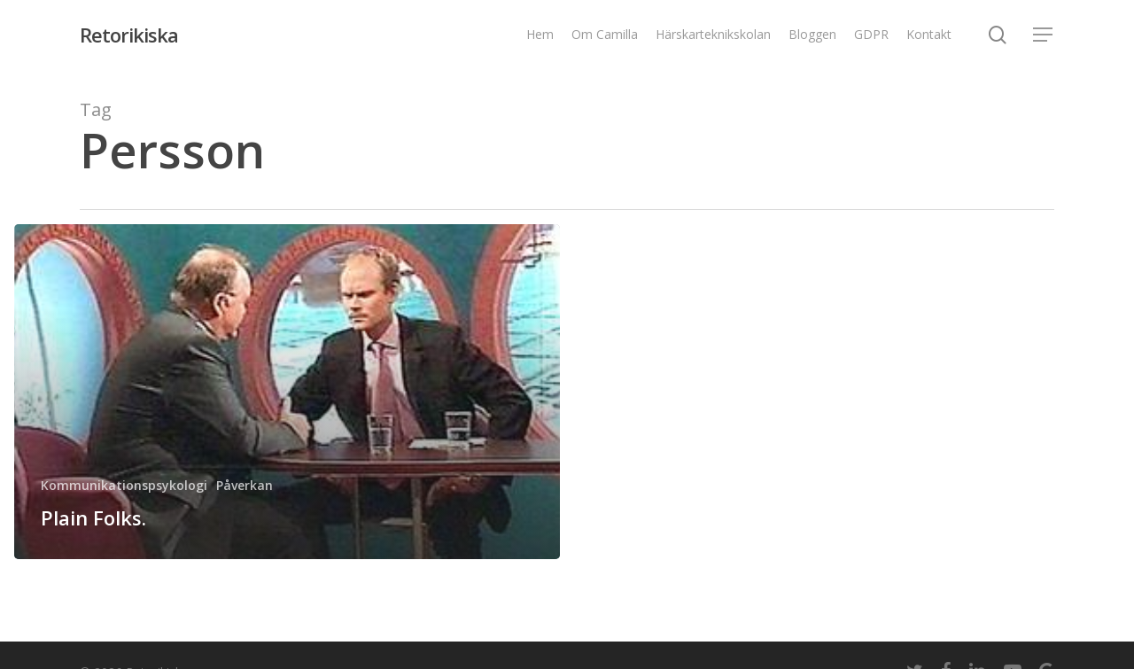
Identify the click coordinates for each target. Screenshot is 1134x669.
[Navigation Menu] (1043, 35)
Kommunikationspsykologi (124, 485)
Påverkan (244, 485)
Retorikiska (129, 34)
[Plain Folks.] (287, 391)
